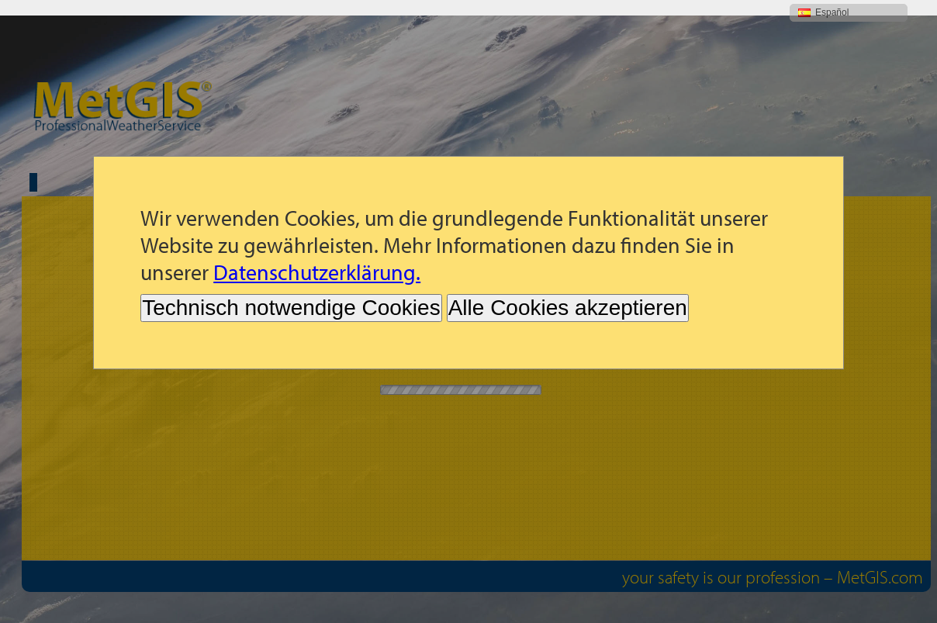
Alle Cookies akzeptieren (567, 292)
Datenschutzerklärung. (316, 256)
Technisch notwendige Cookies (291, 292)
